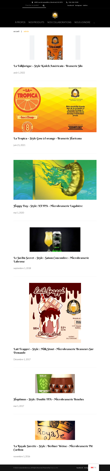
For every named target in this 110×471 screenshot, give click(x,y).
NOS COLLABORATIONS (59, 22)
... (94, 22)
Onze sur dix (54, 468)
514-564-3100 (73, 2)
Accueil (16, 31)
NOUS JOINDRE (82, 22)
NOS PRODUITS (36, 22)
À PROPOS (20, 22)
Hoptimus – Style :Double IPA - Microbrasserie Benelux (48, 399)
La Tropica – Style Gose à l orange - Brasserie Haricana (47, 138)
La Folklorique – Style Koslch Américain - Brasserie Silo (47, 66)
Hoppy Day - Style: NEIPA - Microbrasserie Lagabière (48, 206)
